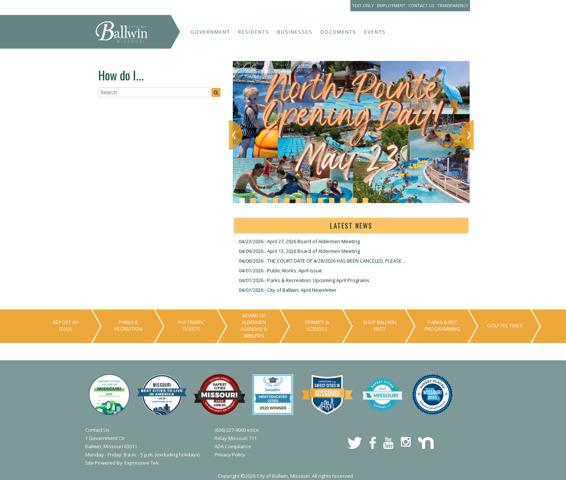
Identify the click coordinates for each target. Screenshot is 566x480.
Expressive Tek (141, 462)
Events (375, 31)
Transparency (452, 5)
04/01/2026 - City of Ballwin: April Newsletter (288, 290)
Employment (391, 5)
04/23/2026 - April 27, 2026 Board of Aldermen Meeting (299, 241)
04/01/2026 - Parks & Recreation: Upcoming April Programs (304, 280)
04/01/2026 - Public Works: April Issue (280, 270)
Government (210, 31)
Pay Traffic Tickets (191, 325)
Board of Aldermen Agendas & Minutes (254, 325)
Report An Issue (65, 325)
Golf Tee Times (505, 325)
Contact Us (421, 5)
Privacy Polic (228, 454)
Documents (338, 31)
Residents (253, 31)
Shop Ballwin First (379, 325)
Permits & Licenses (317, 325)
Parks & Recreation (128, 325)
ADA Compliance (232, 446)
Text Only (363, 5)
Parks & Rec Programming (442, 325)
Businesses (295, 31)
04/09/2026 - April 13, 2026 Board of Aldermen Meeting (299, 251)
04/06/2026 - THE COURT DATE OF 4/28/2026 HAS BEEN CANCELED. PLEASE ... (322, 260)
